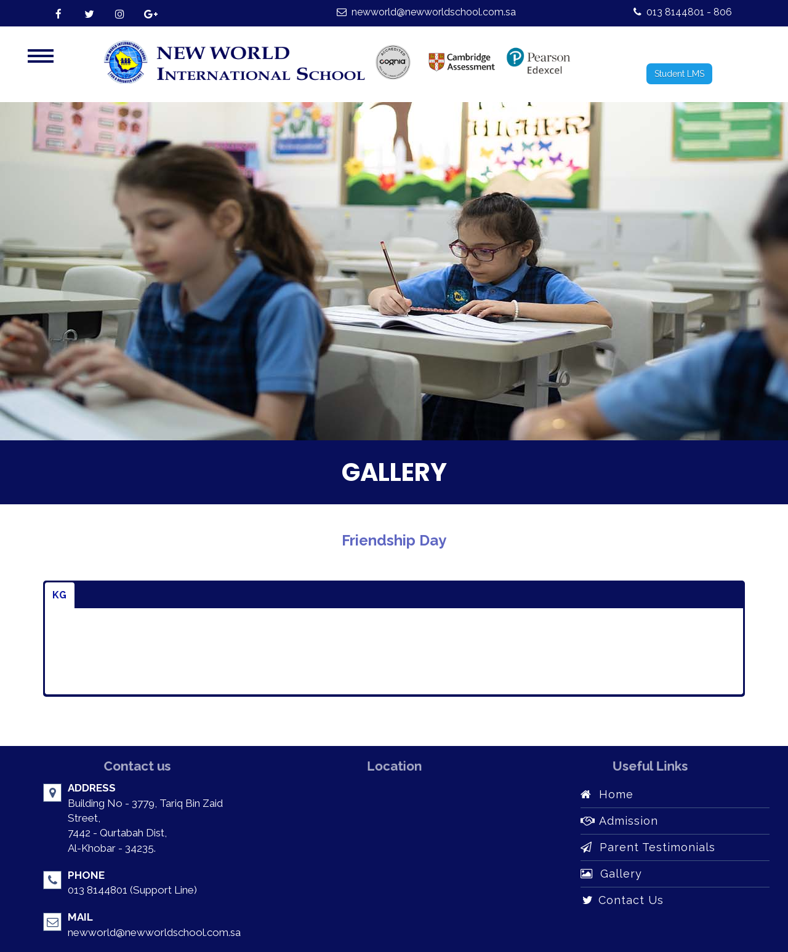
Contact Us (622, 900)
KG (59, 595)
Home (607, 794)
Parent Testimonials (648, 847)
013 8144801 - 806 (682, 12)
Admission (619, 820)
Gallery (611, 873)
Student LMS (679, 74)
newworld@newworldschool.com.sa (426, 12)
